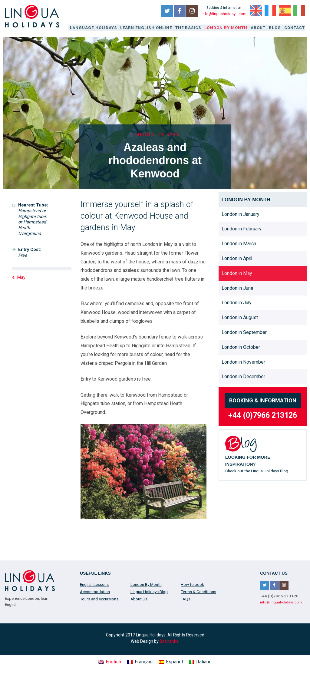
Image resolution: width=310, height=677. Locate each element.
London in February (241, 228)
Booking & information (262, 400)
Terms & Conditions (198, 591)
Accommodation (95, 591)
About (259, 27)
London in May (237, 273)
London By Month (228, 27)
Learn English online (151, 27)
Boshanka (169, 640)
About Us (138, 598)
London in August (240, 317)
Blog (276, 27)
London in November (243, 361)
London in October (241, 346)
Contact (295, 27)
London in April (237, 258)
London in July (236, 302)
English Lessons (94, 583)
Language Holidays (100, 27)
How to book (192, 583)
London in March (239, 243)
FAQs (185, 598)
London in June (237, 287)
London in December (243, 376)
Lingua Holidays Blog (149, 591)
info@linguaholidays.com (224, 14)
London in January (240, 213)
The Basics (192, 27)
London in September (244, 332)
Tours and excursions (99, 598)
